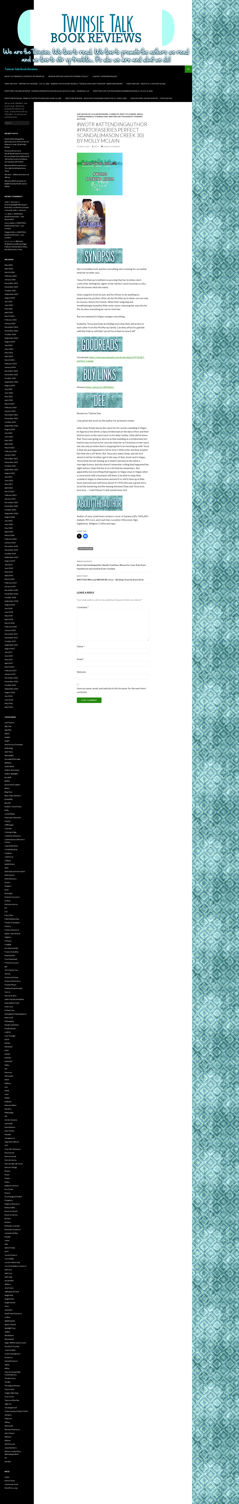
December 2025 (11, 283)
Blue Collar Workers (96, 114)
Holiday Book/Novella (13, 988)
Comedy (8, 828)
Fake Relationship (12, 919)
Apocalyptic (9, 755)
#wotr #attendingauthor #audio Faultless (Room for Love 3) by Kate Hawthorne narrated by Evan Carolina (113, 565)
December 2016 (11, 678)
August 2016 (10, 692)
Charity (8, 821)
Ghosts (8, 974)
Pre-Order (9, 1189)
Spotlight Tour (10, 1328)
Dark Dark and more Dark (15, 871)
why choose (9, 1433)
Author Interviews (12, 770)
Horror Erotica (10, 995)
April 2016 (9, 707)
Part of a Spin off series (14, 1164)
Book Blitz (9, 799)
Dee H (96, 146)
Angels (7, 737)
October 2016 (10, 685)
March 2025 (9, 316)
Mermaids (9, 1076)
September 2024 (11, 338)
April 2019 (9, 575)
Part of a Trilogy (11, 1167)
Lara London (10, 223)
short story (9, 1288)
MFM (7, 1080)
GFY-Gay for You (11, 970)
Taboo (7, 1364)
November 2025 (11, 287)
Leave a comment (111, 146)
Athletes (8, 763)
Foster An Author (12, 952)
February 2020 (11, 539)
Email (80, 659)
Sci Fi (7, 1251)
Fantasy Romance (12, 930)
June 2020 (9, 524)
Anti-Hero (9, 752)
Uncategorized (11, 1407)
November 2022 (11, 418)
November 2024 (11, 331)
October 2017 (10, 641)
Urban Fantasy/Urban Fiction (16, 1411)
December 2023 (11, 371)
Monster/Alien (10, 1105)
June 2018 (9, 612)
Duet (7, 890)
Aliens (7, 733)
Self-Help (8, 1277)
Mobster (8, 1101)
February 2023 (11, 407)
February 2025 (11, 320)
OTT (6, 1145)
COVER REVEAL (11, 849)
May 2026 (9, 265)
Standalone (101, 116)
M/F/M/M (8, 1047)
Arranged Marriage (12, 759)
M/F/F (7, 1039)
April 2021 (9, 488)
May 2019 (9, 572)
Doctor (7, 882)
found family (10, 955)
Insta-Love (9, 1006)
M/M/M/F (8, 1061)
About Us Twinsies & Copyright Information (24, 76)
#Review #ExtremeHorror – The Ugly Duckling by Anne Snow (16, 168)
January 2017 (10, 674)
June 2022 (9, 437)
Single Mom (9, 1299)
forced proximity (11, 948)
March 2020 (9, 535)
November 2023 (11, 374)
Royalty (8, 1237)
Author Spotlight (11, 774)
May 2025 (9, 309)
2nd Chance (9, 722)
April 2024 (9, 356)
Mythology (9, 1112)
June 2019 (9, 568)
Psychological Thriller (13, 1196)
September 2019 (11, 557)
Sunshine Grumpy (12, 1346)
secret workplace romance (15, 1266)
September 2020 (11, 513)
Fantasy (8, 926)
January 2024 (10, 367)
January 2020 (10, 542)
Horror (7, 992)
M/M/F (7, 1054)
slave (7, 1306)
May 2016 (9, 703)
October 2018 (10, 597)
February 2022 (11, 451)
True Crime (9, 1396)
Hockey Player (10, 985)
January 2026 (10, 279)
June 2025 (9, 305)
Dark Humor (10, 875)
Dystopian (9, 893)
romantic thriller (11, 1233)
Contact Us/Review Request (104, 76)
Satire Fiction (10, 1248)
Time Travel (9, 1389)
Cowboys (114, 114)
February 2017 (11, 670)
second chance (11, 1255)
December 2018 (11, 590)
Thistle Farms (10, 1378)
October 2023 (10, 378)
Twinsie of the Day (12, 1400)
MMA (7, 1090)
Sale (6, 1244)
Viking (7, 1422)
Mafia (7, 1065)
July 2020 (8, 521)
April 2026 (9, 268)
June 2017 (9, 656)
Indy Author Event (12, 1003)
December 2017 (11, 634)
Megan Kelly (10, 232)
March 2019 (9, 579)
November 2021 (11, 462)
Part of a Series (128, 114)
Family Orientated (12, 922)
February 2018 (11, 626)
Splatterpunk (10, 1321)
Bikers (7, 788)
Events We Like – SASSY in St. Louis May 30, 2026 (146, 84)
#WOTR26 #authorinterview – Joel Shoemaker (14, 216)
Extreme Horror (11, 904)
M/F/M (7, 1043)
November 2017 (11, 637)
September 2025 (11, 294)
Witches (8, 1437)
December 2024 (11, 327)
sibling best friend (12, 1291)
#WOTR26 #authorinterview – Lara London (15, 226)
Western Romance (12, 1429)
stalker (7, 1332)
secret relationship (12, 1262)
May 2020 (9, 528)
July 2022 (8, 433)
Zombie (8, 1461)
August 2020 (10, 517)
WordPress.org (11, 1488)
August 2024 (10, 342)
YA (6, 1458)
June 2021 (9, 480)
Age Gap (81, 114)
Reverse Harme (11, 1215)
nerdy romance (11, 1120)
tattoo (7, 1368)
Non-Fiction (9, 1131)
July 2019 (8, 564)
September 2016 (11, 689)
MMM (7, 1098)
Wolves (8, 1440)
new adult (8, 1123)
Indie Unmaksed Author (14, 999)
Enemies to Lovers (12, 897)
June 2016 (9, 700)
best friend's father (12, 785)
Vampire (8, 1415)
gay (6, 966)
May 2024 (9, 352)
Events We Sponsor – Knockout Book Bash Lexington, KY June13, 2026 (96, 98)
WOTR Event (10, 1444)
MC (6, 1069)
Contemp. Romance (13, 836)
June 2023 (9, 393)
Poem (7, 1175)
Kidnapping (9, 1021)
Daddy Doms (10, 864)
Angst (7, 741)
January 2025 (10, 323)
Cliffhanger (9, 825)
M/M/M (8, 1058)
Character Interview (13, 817)
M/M (7, 1050)
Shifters (8, 1284)
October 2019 (10, 553)
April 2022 (9, 444)
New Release (10, 1127)
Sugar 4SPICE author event (15, 1343)
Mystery (8, 1109)
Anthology (9, 748)
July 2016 (8, 696)
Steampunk (9, 1339)
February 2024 (11, 363)
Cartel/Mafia (10, 814)
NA (6, 1116)
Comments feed (11, 1484)
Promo (7, 1193)
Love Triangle (10, 1036)
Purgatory (9, 1200)
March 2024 (9, 360)
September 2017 (11, 645)
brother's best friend (13, 806)
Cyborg (7, 860)
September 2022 (11, 426)
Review (8, 1218)
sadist (7, 1240)
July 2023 (8, 389)
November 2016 (11, 681)
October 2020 (10, 510)
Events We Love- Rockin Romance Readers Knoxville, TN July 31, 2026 (123, 91)
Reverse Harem (11, 1211)
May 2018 (9, 616)
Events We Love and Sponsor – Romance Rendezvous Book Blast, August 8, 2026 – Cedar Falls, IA (47, 91)
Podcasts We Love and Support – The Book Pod (151, 98)
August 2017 (10, 648)
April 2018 (9, 619)
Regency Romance (12, 1204)
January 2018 (10, 630)
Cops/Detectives (11, 846)
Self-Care (8, 1273)
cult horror (9, 857)
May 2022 (9, 440)
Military (8, 1083)
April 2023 (9, 400)
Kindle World (10, 1028)
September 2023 (11, 382)
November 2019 (11, 550)
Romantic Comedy (12, 1226)
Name (81, 646)
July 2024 (8, 345)
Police (7, 1182)
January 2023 (10, 411)
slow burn (8, 1310)
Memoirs (8, 1072)
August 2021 (10, 473)
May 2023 (9, 396)
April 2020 (9, 532)
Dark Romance (10, 879)
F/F (6, 908)
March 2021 (9, 491)
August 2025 (10, 298)
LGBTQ (8, 1032)
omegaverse (10, 1138)
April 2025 (9, 312)
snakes (7, 1317)
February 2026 (11, 276)
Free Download (11, 959)
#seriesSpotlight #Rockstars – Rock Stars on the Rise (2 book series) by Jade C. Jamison (17, 207)
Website (81, 671)
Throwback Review (12, 1386)
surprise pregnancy (12, 1354)
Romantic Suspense (13, 1229)
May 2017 (9, 659)
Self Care (8, 1270)
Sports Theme (10, 1324)
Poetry (7, 1178)
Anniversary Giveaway (14, 744)
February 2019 (11, 583)
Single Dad (9, 1295)
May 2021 (9, 484)
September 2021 (11, 469)
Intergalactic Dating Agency (16, 1014)
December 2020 (11, 502)
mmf (7, 1094)
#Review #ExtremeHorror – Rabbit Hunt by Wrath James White (16, 184)
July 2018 (8, 608)
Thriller (8, 1382)
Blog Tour (8, 792)
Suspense (8, 1357)
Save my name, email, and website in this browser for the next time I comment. (111, 690)
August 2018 (10, 605)
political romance (12, 1185)
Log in (7, 1477)
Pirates (7, 1171)
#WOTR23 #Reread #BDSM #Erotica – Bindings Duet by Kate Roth (113, 577)
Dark (6, 868)
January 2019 (10, 586)
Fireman (8, 941)
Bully (7, 810)
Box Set (8, 803)
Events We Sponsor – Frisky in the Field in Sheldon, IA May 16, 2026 (33, 98)
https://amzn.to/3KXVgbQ (100, 387)
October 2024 (10, 334)
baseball (8, 777)
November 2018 (11, 594)
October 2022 (10, 422)
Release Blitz (10, 1207)
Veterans (8, 1418)
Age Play (8, 730)
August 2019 (10, 561)
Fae (6, 911)
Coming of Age (10, 832)
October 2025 (10, 290)
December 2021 (11, 458)
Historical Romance (13, 981)
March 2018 (9, 623)
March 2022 (9, 447)
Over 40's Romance (13, 1149)
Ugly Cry (8, 1404)
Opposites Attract (12, 1142)
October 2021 (10, 466)
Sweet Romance (11, 1361)
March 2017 (9, 667)
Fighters (8, 937)
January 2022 (10, 455)
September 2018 (11, 601)
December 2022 (11, 415)
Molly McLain (85, 549)
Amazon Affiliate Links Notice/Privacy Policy (68, 76)
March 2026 (9, 272)
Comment (83, 607)
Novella (8, 1134)
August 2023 (10, 385)
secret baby (9, 1259)
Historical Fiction (11, 977)
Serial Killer (9, 1280)
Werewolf (9, 1426)
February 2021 (11, 495)
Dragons (8, 886)
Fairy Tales (9, 915)
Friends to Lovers (12, 963)
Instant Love (9, 1010)
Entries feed (10, 1480)
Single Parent (10, 1302)
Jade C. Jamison (11, 202)
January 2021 (10, 499)
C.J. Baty (8, 214)
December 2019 (11, 546)
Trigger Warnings (11, 1393)
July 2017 (8, 652)
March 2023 (9, 404)
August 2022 (10, 429)
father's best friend (12, 933)
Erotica (7, 901)
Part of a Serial (10, 1156)
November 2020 (11, 506)
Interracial (9, 1017)
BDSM (7, 781)
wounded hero (11, 1448)
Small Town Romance (13, 1313)
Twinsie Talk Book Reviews (21, 69)
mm (6, 1087)
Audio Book (9, 766)
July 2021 (8, 477)
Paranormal (9, 1153)
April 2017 (9, 663)
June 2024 (9, 349)
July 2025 (8, 301)
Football (8, 944)
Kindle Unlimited (11, 1025)
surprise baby (10, 1350)
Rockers (8, 1222)
